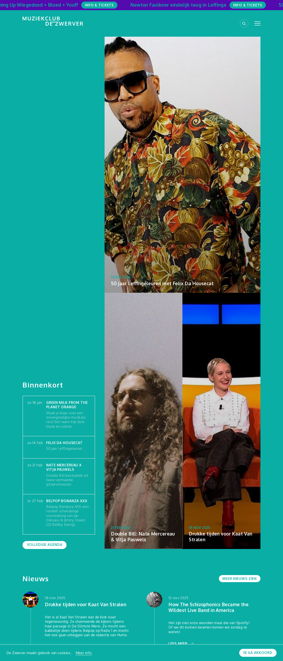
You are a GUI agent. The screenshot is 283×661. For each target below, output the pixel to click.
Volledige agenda (44, 544)
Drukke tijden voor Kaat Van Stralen (85, 604)
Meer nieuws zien (239, 578)
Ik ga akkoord (257, 652)
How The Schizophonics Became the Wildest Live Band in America (208, 607)
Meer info (84, 653)
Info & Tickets (101, 5)
